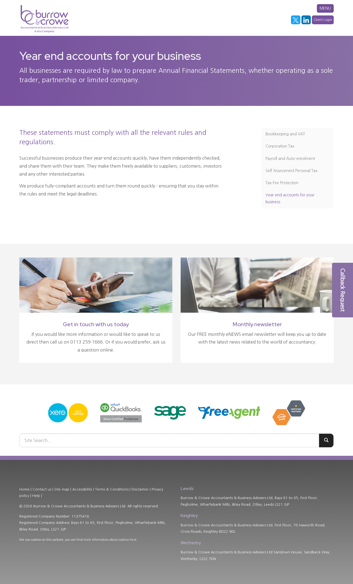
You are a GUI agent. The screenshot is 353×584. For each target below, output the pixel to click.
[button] (342, 290)
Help (36, 495)
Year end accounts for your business (290, 198)
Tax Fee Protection (282, 183)
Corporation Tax (280, 146)
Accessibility (82, 489)
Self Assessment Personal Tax (291, 171)
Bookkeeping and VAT (285, 134)
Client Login (323, 20)
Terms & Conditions (112, 489)
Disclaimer (140, 489)
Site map (61, 489)
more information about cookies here (110, 539)
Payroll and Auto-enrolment (290, 158)
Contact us (42, 489)
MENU (325, 8)
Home (24, 489)
